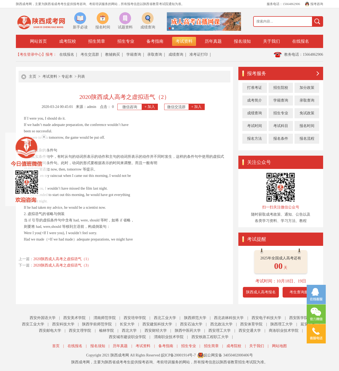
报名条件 (280, 139)
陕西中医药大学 (188, 331)
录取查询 (154, 54)
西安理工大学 (219, 331)
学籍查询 (133, 54)
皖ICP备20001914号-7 (178, 355)
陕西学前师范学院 (97, 324)
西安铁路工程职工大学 (210, 337)
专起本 (67, 76)
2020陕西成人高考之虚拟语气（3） (62, 265)
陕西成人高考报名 (261, 292)
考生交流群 (90, 54)
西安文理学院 (80, 331)
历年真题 (213, 41)
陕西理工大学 (281, 324)
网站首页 (38, 41)
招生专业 (125, 41)
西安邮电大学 (50, 331)
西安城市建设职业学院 (127, 337)
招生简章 (96, 41)
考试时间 (254, 126)
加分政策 (307, 88)
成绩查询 (175, 54)
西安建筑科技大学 (157, 324)
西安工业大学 (33, 324)
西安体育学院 (251, 324)
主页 (32, 76)
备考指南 (154, 41)
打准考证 (254, 88)
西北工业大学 (165, 318)
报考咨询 (316, 4)
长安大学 (127, 324)
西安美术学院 (74, 318)
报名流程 (307, 139)
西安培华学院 (135, 318)
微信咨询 (140, 107)
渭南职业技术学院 (169, 337)
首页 (56, 346)
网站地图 (279, 346)
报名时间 (307, 126)
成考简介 (254, 100)
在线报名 (300, 41)
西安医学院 (298, 318)
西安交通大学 (250, 331)
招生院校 (280, 88)
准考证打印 (198, 54)
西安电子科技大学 (266, 318)
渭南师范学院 (104, 318)
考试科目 (280, 126)
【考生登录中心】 (31, 54)
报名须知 (242, 41)
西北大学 (129, 331)
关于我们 (271, 41)
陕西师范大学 (195, 318)
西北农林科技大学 (229, 318)
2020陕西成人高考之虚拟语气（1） (62, 259)
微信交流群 (185, 107)
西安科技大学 (63, 324)
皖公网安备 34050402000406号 (228, 355)
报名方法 (254, 139)
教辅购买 (112, 54)
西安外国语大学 (43, 318)
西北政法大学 (221, 324)
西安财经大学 (156, 331)
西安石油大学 (191, 324)
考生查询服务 (300, 292)
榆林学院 (106, 331)
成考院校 (67, 41)
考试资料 (184, 41)
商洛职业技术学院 (283, 331)
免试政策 (307, 113)
